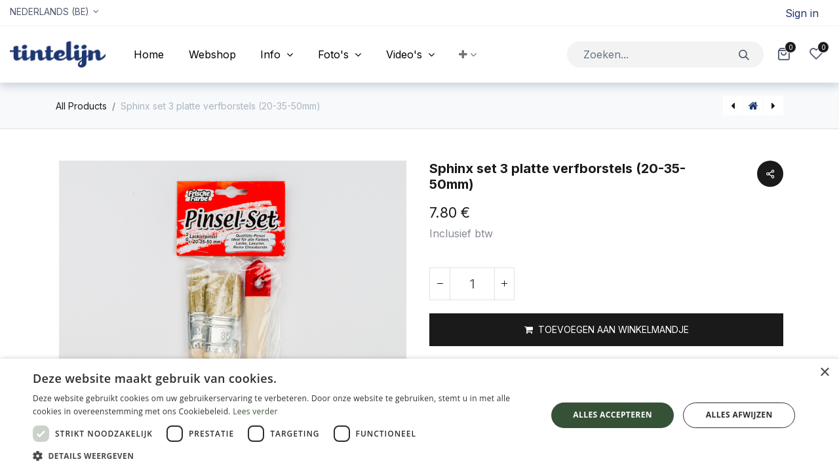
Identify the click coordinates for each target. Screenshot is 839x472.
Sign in (802, 13)
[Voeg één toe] (504, 284)
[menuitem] (148, 54)
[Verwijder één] (440, 284)
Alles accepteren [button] (612, 414)
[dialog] (419, 415)
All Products (81, 105)
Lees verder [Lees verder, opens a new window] (255, 411)
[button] (468, 54)
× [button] (824, 373)
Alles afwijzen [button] (739, 414)
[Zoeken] (744, 54)
